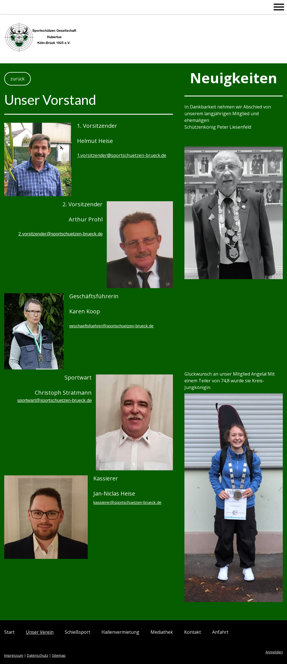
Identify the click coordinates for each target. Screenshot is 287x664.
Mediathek (162, 632)
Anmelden (274, 651)
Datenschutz (37, 655)
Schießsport (77, 632)
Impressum (13, 655)
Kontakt (192, 632)
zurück (17, 79)
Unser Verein (40, 632)
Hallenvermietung (120, 632)
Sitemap (59, 655)
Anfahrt (220, 632)
